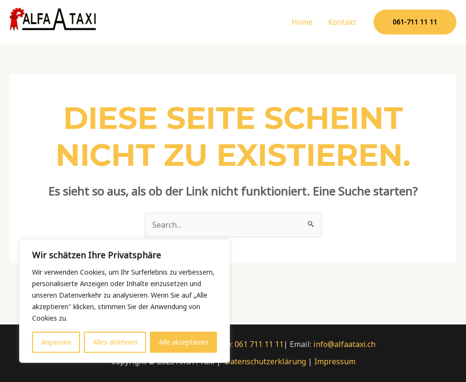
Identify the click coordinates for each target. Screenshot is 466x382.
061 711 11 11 (259, 344)
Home (302, 22)
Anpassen (56, 342)
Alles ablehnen (115, 342)
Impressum (334, 361)
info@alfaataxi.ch (344, 344)
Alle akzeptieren (183, 342)
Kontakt (342, 22)
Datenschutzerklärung (265, 361)
